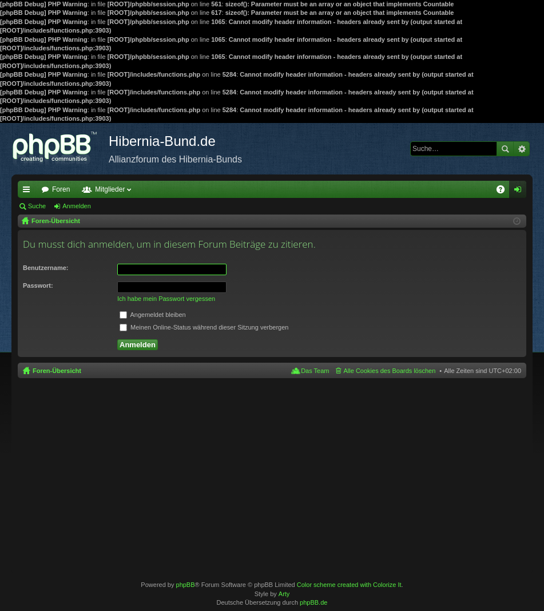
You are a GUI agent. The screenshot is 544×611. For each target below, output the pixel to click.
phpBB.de (313, 602)
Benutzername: (45, 267)
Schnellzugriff (28, 191)
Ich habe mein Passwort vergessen (166, 298)
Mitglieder (110, 189)
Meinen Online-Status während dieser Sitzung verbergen (204, 327)
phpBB (185, 584)
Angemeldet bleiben (153, 314)
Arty (284, 593)
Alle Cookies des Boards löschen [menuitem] (390, 370)
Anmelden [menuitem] (520, 191)
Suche (505, 149)
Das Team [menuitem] (315, 370)
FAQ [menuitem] (504, 191)
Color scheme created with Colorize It (349, 584)
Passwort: (38, 285)
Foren (61, 189)
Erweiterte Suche (521, 149)
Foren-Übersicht (57, 370)
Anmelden (76, 206)
